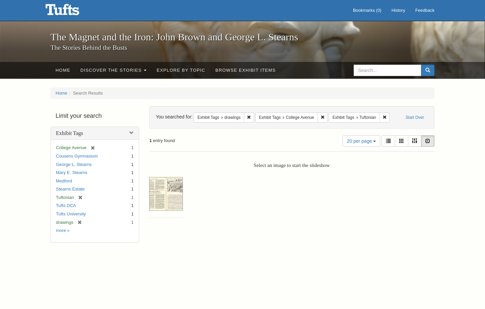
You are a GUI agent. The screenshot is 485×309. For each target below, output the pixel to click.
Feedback (424, 10)
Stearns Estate (70, 189)
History (398, 10)
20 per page (361, 141)
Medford (64, 180)
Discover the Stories (113, 70)
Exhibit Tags (69, 133)
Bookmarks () (367, 10)
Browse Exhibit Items (246, 70)
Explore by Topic (181, 70)
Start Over (415, 117)
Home (63, 70)
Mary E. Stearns (71, 172)
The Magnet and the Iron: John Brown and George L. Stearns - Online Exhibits (70, 11)
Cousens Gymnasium (77, 156)
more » (62, 230)
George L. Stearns (74, 164)
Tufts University (71, 213)
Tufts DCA (66, 205)
